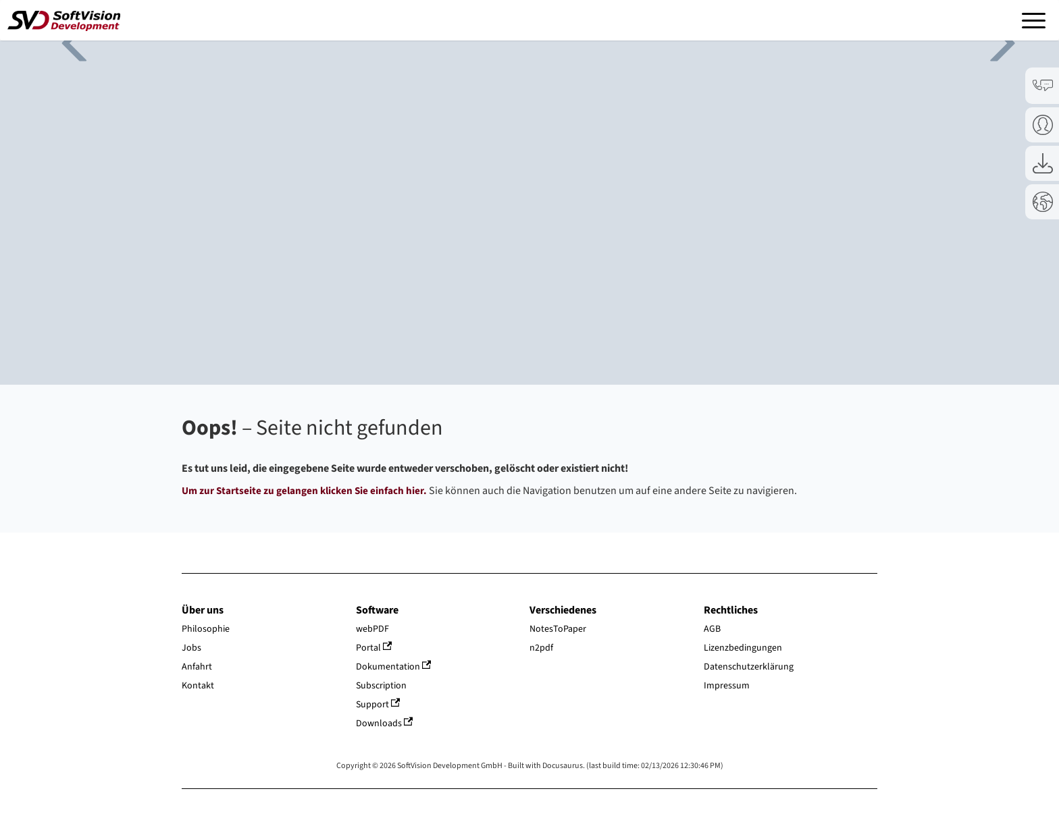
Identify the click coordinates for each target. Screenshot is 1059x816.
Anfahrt (197, 667)
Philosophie (206, 629)
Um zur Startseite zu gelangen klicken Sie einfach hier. (304, 490)
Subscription (381, 685)
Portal (374, 648)
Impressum (727, 685)
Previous (67, 41)
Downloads (384, 723)
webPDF (372, 629)
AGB (712, 629)
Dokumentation (394, 667)
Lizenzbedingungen (743, 648)
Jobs (191, 648)
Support (378, 704)
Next (991, 41)
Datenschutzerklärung (749, 667)
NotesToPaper (558, 629)
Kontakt (198, 685)
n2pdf (541, 648)
